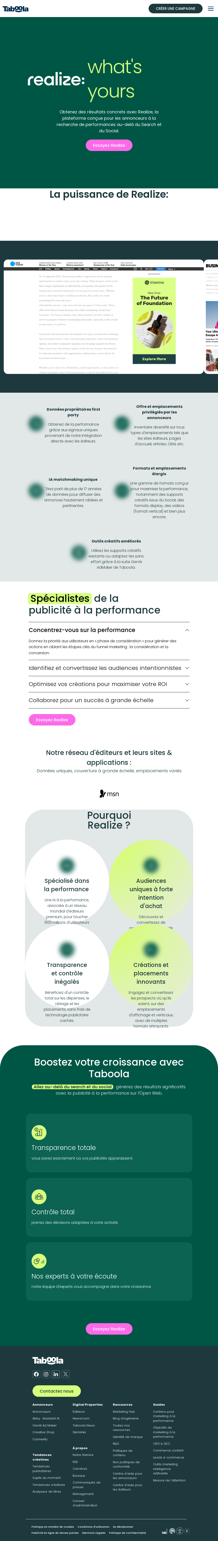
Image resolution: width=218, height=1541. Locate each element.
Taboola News (84, 1425)
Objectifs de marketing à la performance (164, 1432)
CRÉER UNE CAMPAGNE (175, 8)
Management (83, 1494)
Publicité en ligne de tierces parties (55, 1533)
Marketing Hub (124, 1411)
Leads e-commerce (168, 1457)
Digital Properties (88, 1404)
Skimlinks (79, 1432)
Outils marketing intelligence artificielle (165, 1469)
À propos (80, 1448)
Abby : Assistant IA (45, 1418)
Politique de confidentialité (127, 1533)
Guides (159, 1404)
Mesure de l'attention (169, 1480)
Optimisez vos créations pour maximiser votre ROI (98, 684)
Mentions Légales (94, 1533)
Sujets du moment (46, 1478)
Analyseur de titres (46, 1491)
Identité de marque (128, 1437)
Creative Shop (43, 1432)
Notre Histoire (83, 1455)
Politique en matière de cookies (53, 1527)
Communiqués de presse (86, 1484)
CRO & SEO (161, 1443)
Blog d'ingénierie (126, 1418)
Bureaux (79, 1475)
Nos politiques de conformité (126, 1464)
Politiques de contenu (122, 1453)
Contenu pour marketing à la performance (164, 1416)
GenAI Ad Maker (44, 1425)
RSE (75, 1462)
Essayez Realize (109, 145)
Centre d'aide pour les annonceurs (127, 1475)
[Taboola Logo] (16, 8)
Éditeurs (79, 1411)
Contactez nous (57, 1391)
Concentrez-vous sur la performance (82, 630)
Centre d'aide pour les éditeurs (127, 1487)
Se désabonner (123, 1527)
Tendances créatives (42, 1457)
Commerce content (168, 1450)
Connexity (39, 1439)
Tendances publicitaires (41, 1468)
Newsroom (81, 1418)
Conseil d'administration (85, 1503)
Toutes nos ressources (121, 1427)
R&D (116, 1443)
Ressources (122, 1404)
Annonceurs (42, 1404)
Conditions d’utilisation (93, 1527)
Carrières (80, 1468)
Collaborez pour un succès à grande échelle (91, 700)
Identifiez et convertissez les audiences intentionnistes (105, 668)
